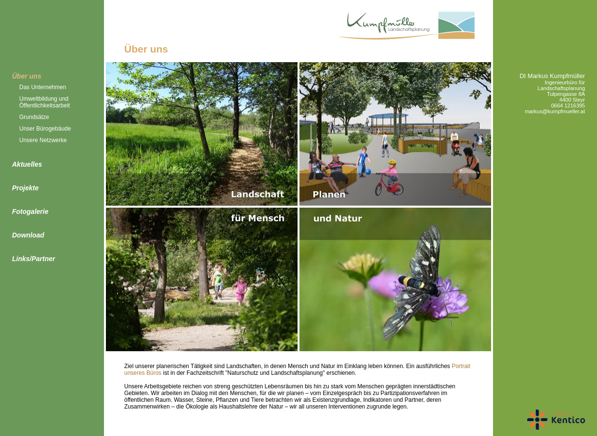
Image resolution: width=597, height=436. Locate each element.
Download (28, 235)
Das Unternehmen (42, 87)
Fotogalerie (30, 211)
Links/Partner (33, 259)
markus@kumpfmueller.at (555, 111)
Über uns (26, 76)
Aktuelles (27, 164)
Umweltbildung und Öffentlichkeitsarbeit (44, 102)
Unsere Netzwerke (43, 140)
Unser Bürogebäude (45, 128)
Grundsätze (34, 117)
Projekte (25, 188)
